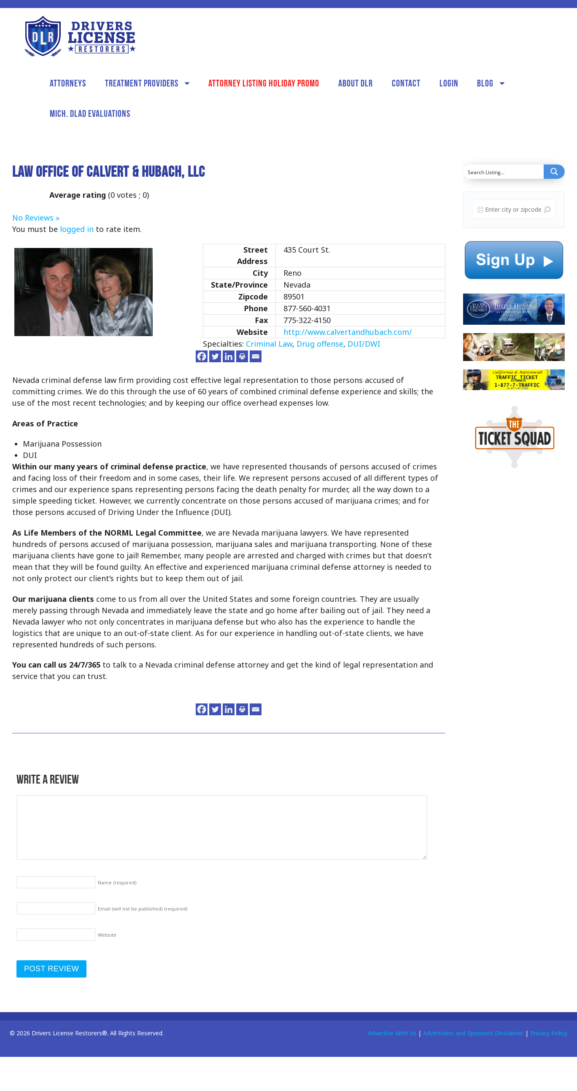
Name (117, 882)
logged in (77, 229)
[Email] (256, 356)
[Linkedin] (229, 356)
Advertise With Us (392, 1033)
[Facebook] (202, 356)
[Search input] (504, 171)
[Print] (242, 356)
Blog (485, 83)
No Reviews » (35, 218)
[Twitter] (215, 356)
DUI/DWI (364, 344)
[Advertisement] (509, 609)
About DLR (355, 83)
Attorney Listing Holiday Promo (263, 83)
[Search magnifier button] (554, 171)
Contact (406, 83)
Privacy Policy (548, 1033)
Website (107, 935)
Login (448, 83)
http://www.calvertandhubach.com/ (347, 332)
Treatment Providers (141, 83)
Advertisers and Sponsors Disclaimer (473, 1033)
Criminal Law (269, 344)
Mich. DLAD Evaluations (90, 113)
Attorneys (68, 83)
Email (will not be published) (143, 908)
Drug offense (320, 344)
